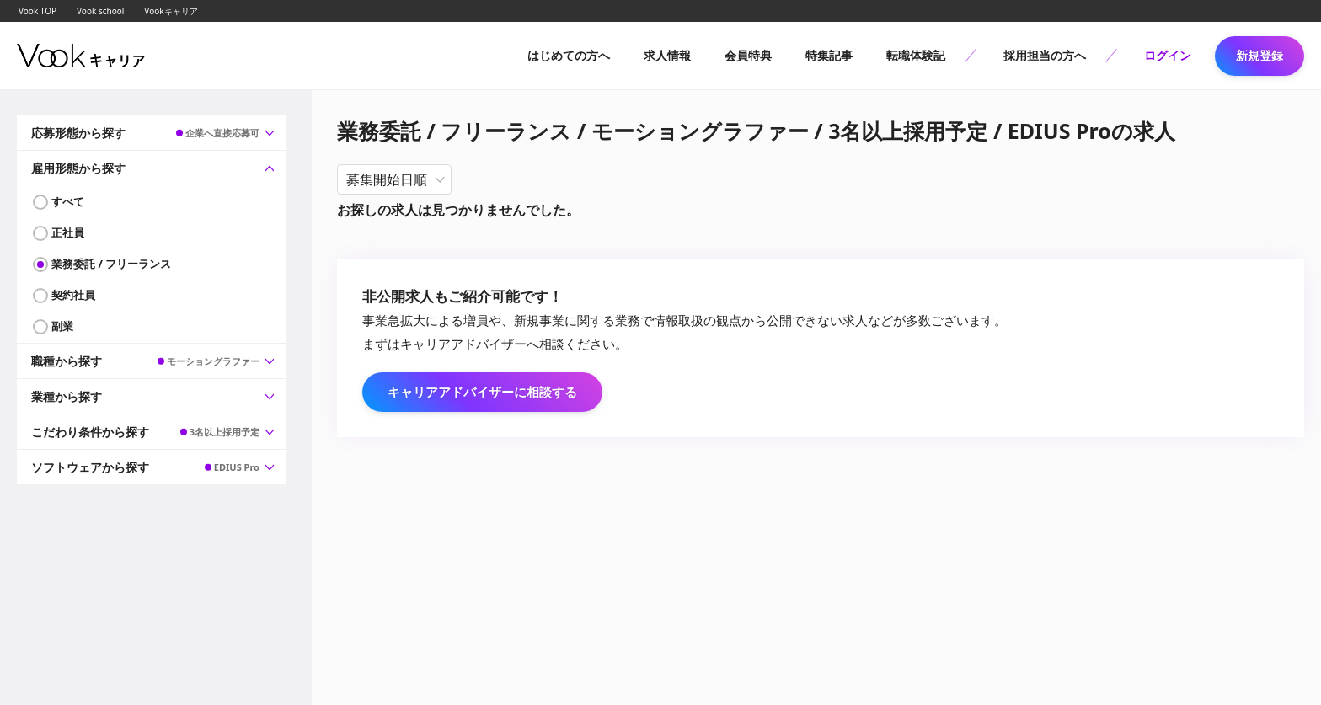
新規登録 (1259, 55)
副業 (62, 326)
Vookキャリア (170, 11)
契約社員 (73, 294)
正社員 (67, 232)
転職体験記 (915, 55)
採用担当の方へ (1044, 55)
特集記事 (829, 55)
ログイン (1167, 55)
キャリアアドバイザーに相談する (482, 391)
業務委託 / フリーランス (111, 263)
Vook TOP (37, 11)
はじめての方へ (568, 55)
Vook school (100, 11)
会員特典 (748, 55)
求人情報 (667, 55)
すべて (67, 201)
